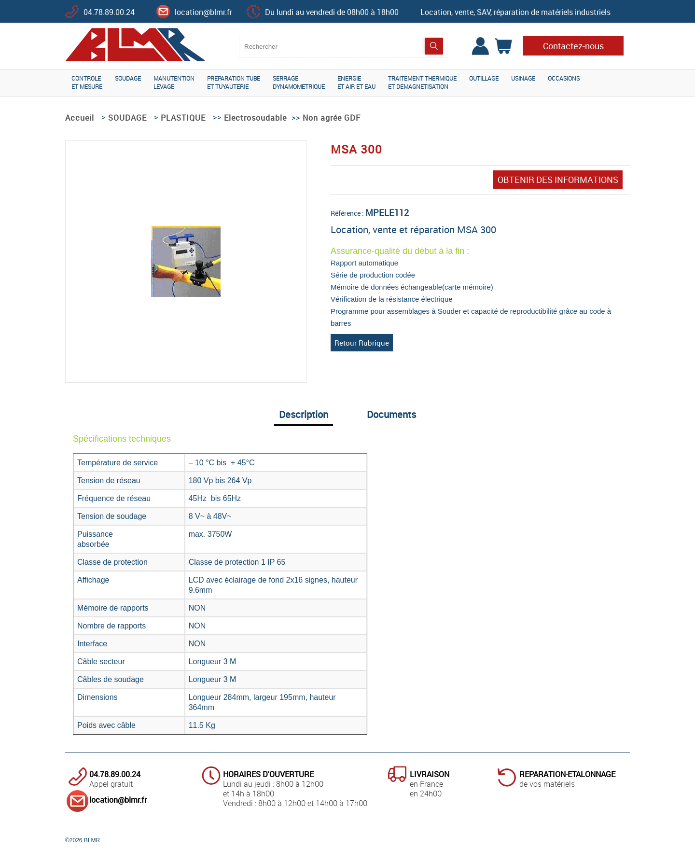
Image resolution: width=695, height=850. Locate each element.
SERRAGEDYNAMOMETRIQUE (299, 82)
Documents (391, 414)
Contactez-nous (573, 46)
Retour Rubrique (361, 343)
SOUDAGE (128, 78)
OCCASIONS (564, 78)
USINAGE (523, 78)
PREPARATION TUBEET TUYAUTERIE (233, 82)
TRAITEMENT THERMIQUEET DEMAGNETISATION (422, 82)
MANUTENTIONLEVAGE (174, 82)
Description (303, 414)
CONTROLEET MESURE (86, 82)
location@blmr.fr (203, 12)
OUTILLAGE (484, 78)
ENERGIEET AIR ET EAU (356, 82)
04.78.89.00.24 (109, 12)
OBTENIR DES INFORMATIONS (558, 179)
